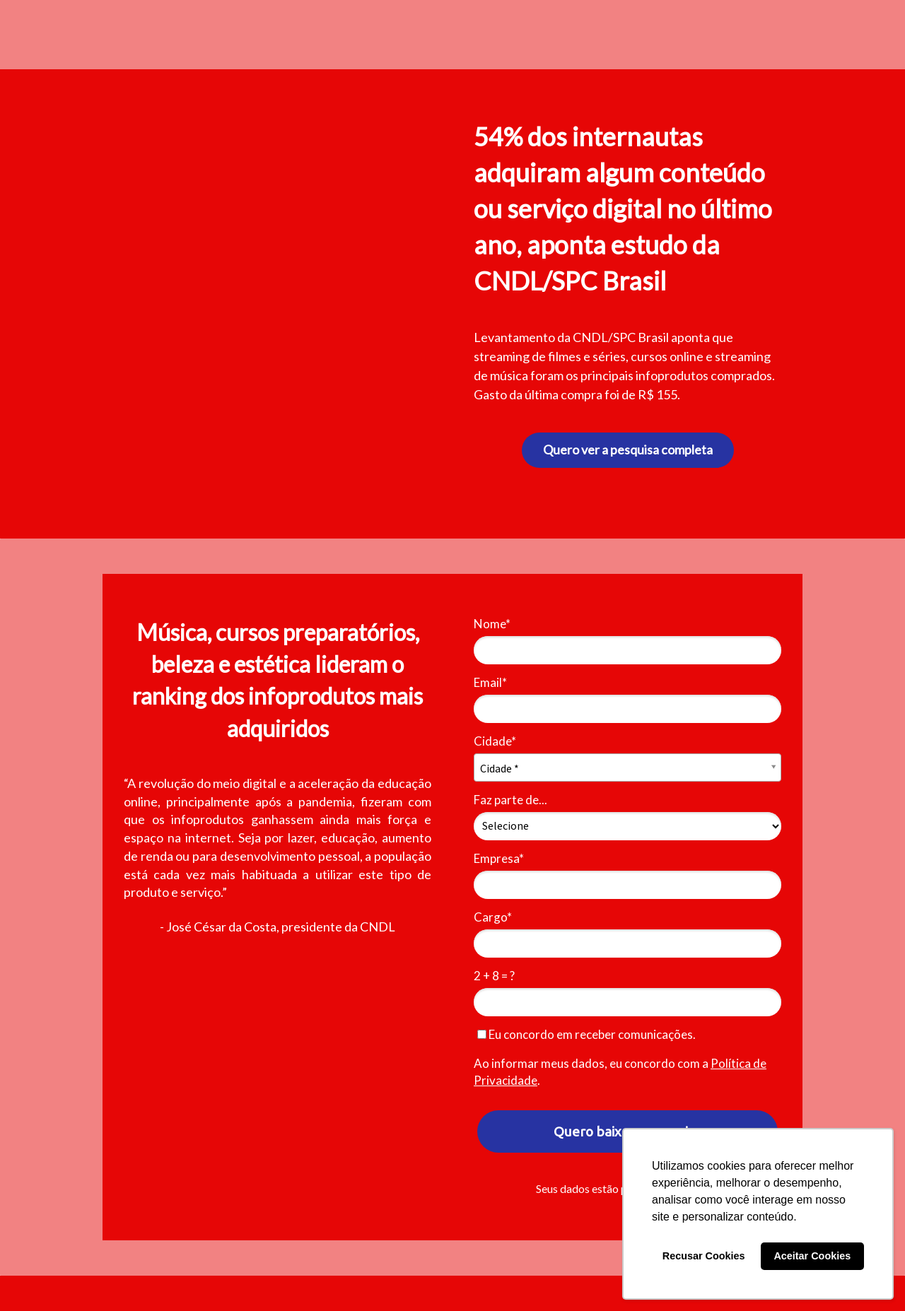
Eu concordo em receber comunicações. (586, 1034)
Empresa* (499, 858)
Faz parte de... (510, 799)
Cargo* (493, 917)
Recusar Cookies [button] (703, 1256)
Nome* (492, 623)
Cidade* (495, 741)
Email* (490, 682)
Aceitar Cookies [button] (812, 1256)
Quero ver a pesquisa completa (628, 449)
